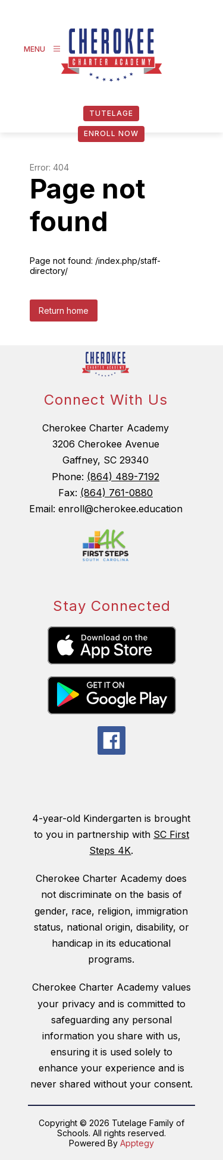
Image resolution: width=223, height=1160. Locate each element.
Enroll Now (111, 133)
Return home (64, 310)
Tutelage (111, 113)
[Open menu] (44, 49)
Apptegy (137, 1143)
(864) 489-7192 (123, 477)
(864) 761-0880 (116, 493)
